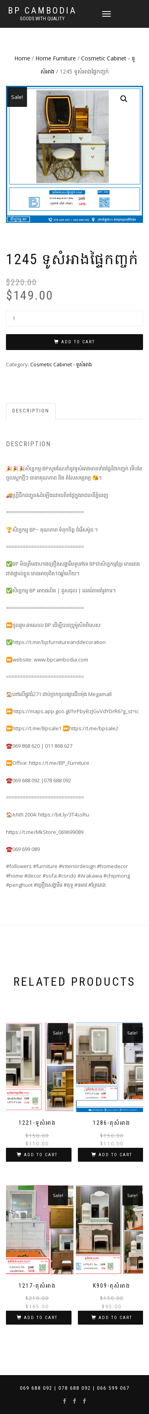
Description (30, 411)
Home (22, 58)
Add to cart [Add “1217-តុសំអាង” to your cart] (41, 1317)
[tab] (31, 411)
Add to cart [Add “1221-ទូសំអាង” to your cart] (41, 1154)
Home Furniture (55, 58)
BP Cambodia (42, 10)
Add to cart (78, 341)
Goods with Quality (42, 18)
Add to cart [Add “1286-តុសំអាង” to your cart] (115, 1154)
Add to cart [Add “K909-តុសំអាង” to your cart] (115, 1317)
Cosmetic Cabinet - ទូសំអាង (61, 364)
